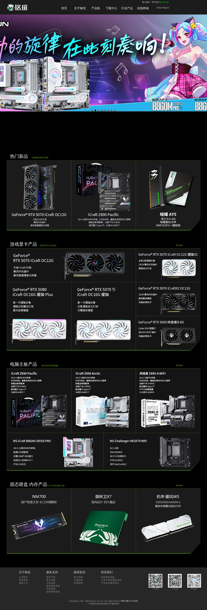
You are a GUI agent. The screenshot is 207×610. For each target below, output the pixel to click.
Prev (4, 63)
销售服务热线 (108, 577)
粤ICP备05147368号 (130, 601)
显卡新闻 (78, 577)
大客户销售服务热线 (111, 580)
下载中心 (111, 8)
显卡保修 (50, 580)
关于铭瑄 (80, 8)
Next (202, 63)
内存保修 (50, 589)
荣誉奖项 (23, 580)
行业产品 (127, 8)
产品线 (95, 8)
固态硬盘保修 (53, 586)
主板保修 (50, 583)
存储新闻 (78, 583)
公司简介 (23, 577)
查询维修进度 (53, 591)
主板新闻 (78, 580)
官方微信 (175, 588)
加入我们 (146, 2)
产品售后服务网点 (110, 583)
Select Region (163, 7)
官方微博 (155, 588)
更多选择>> (180, 245)
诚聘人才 (23, 583)
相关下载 (50, 577)
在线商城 (143, 8)
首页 (64, 8)
